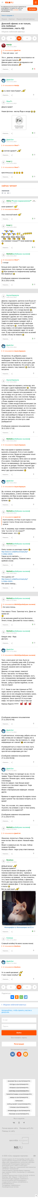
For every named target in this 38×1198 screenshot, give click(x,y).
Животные (12, 19)
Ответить (5, 69)
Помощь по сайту (8, 1131)
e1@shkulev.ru (24, 1178)
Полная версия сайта (10, 1128)
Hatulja (9, 45)
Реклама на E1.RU (26, 1128)
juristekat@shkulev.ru (8, 1183)
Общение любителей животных (25, 19)
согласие (15, 10)
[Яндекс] (19, 1054)
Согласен (32, 9)
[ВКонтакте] (12, 1054)
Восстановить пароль (19, 1038)
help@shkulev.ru (15, 1185)
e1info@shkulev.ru (23, 1182)
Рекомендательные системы (10, 1187)
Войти (19, 1033)
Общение (4, 19)
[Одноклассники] (25, 1054)
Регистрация (19, 1044)
